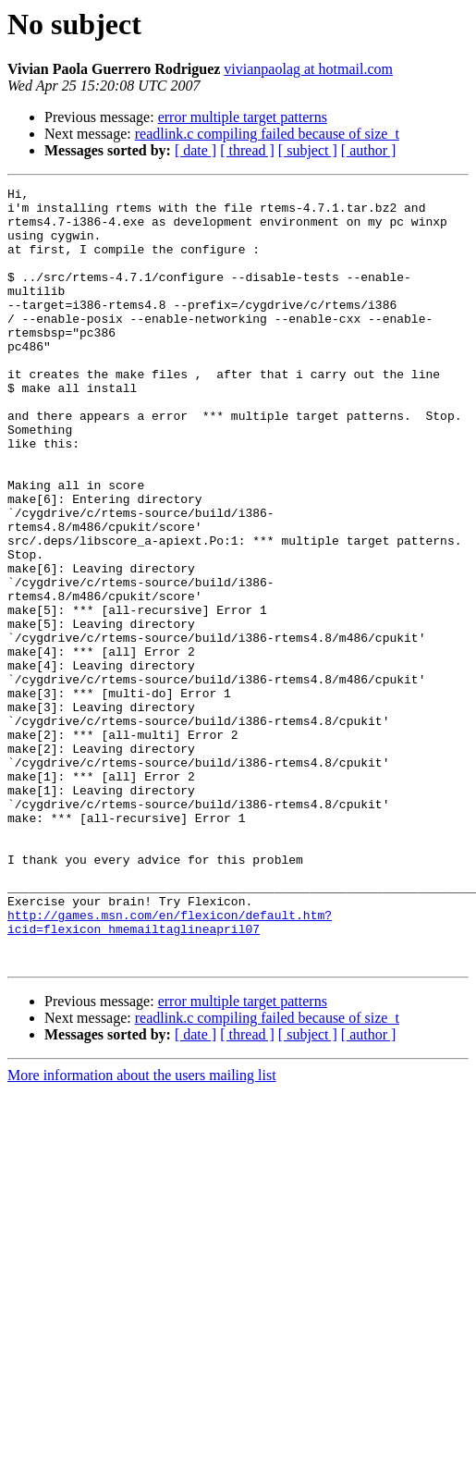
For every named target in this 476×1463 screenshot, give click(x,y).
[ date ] (195, 150)
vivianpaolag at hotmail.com (308, 69)
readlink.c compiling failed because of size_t (267, 133)
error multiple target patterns (242, 117)
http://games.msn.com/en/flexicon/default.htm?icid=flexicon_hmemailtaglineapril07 (169, 1070)
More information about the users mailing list (141, 1230)
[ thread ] (247, 150)
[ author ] (369, 150)
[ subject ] (307, 150)
